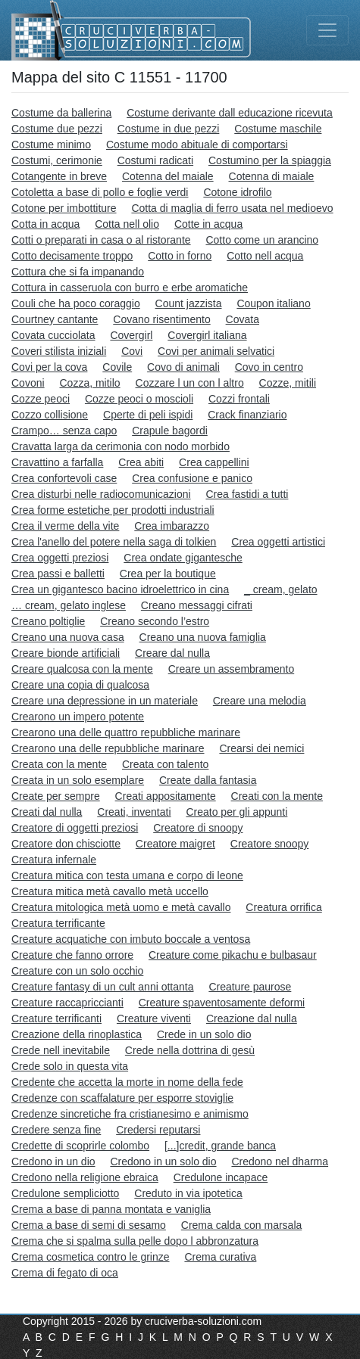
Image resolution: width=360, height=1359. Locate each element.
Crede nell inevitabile (60, 1050)
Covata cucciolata (53, 335)
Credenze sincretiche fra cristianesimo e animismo (130, 1114)
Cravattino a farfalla (57, 462)
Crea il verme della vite (65, 526)
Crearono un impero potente (77, 717)
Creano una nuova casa (67, 637)
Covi (131, 351)
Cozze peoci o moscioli (139, 399)
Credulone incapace (221, 1177)
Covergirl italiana (206, 335)
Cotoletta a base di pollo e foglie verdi (99, 192)
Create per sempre (55, 796)
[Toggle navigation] (327, 30)
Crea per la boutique (168, 574)
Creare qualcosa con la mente (82, 669)
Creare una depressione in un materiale (104, 701)
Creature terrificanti (56, 1018)
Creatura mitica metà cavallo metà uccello (109, 891)
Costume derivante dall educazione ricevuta (230, 113)
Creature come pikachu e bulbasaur (233, 955)
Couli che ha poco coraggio (75, 303)
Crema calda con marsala (241, 1225)
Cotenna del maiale (168, 176)
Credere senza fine (56, 1130)
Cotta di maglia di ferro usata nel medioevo (232, 208)
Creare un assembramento (231, 669)
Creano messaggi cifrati (196, 605)
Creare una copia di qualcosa (80, 685)
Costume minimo (51, 144)
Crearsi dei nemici (261, 748)
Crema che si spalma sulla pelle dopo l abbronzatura (134, 1241)
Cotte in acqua (208, 224)
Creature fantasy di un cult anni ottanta (102, 987)
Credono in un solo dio (163, 1161)
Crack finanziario (247, 415)
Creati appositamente (165, 796)
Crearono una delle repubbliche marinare (108, 748)
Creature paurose (249, 987)
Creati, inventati (134, 812)
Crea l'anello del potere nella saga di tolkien (113, 542)
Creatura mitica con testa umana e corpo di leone (127, 875)
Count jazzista (188, 303)
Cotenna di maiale (272, 176)
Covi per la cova (49, 367)
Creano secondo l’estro (154, 621)
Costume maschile (277, 129)
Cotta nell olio (127, 224)
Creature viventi (154, 1018)
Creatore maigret (175, 844)
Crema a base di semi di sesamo (88, 1225)
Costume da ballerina (61, 113)
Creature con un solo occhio (77, 971)
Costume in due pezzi (168, 129)
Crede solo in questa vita (69, 1066)
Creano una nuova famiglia (202, 637)
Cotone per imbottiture (64, 208)
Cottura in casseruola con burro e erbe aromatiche (129, 287)
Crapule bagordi (170, 430)
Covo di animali (183, 367)
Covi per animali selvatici (216, 351)
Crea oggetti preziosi (59, 558)
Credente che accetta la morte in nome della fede (127, 1082)
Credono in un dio (53, 1161)
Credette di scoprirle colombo (80, 1146)
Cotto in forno (179, 256)
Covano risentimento (161, 319)
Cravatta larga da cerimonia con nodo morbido (120, 446)
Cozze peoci (40, 399)
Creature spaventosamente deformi (222, 1003)
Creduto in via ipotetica (188, 1193)
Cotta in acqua (45, 224)
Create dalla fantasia (207, 780)
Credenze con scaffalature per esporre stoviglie (122, 1098)
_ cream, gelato (281, 589)
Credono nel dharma (279, 1161)
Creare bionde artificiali (65, 653)
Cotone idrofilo (237, 192)
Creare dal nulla (172, 653)
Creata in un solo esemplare (77, 780)
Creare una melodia (259, 701)
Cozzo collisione (49, 415)
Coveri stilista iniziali (58, 351)
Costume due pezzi (56, 129)
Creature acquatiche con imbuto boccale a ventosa (130, 939)
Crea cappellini (214, 462)
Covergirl (131, 335)
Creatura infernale (53, 860)
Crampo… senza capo (64, 430)
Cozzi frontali (239, 399)
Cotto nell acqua (265, 256)
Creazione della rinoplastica (76, 1034)
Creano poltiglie (48, 621)
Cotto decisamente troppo (72, 256)
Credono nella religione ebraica (84, 1177)
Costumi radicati (155, 160)
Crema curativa (220, 1257)
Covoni (28, 383)
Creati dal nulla (46, 812)
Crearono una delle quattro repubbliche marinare (125, 732)
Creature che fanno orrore (72, 955)
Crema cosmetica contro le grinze (90, 1257)
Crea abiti (141, 462)
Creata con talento (165, 764)
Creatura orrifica (283, 907)
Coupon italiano (273, 303)
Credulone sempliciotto (65, 1193)
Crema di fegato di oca (64, 1273)
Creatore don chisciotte (66, 844)
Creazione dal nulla (251, 1018)
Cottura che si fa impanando (77, 272)
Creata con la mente (59, 764)
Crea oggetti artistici (278, 542)
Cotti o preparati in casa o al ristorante (101, 240)
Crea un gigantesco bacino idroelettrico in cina (120, 589)
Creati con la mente (277, 796)
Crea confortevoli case (64, 478)
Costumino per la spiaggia (269, 160)
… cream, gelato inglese (68, 605)
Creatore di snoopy (198, 828)
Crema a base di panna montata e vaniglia (111, 1209)
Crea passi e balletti (58, 574)
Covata (242, 319)
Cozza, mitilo (89, 383)
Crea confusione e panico (192, 478)
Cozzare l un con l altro (190, 383)
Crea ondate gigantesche (183, 558)
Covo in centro (269, 367)
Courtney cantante (54, 319)
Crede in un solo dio (204, 1034)
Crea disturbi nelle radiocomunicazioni (101, 494)
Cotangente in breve (59, 176)
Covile (117, 367)
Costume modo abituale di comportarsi (197, 144)
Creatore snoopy (269, 844)
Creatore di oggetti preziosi (74, 828)
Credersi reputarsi (158, 1130)
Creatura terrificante (58, 923)
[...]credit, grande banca (220, 1146)
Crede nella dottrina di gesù (190, 1050)
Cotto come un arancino (261, 240)
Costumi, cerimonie (56, 160)
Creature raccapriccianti (67, 1003)
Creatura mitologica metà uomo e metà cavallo (120, 907)
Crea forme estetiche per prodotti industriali (112, 510)
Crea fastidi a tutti (246, 494)
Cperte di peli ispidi (148, 415)
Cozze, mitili (287, 383)
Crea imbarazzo (171, 526)
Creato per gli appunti (236, 812)
